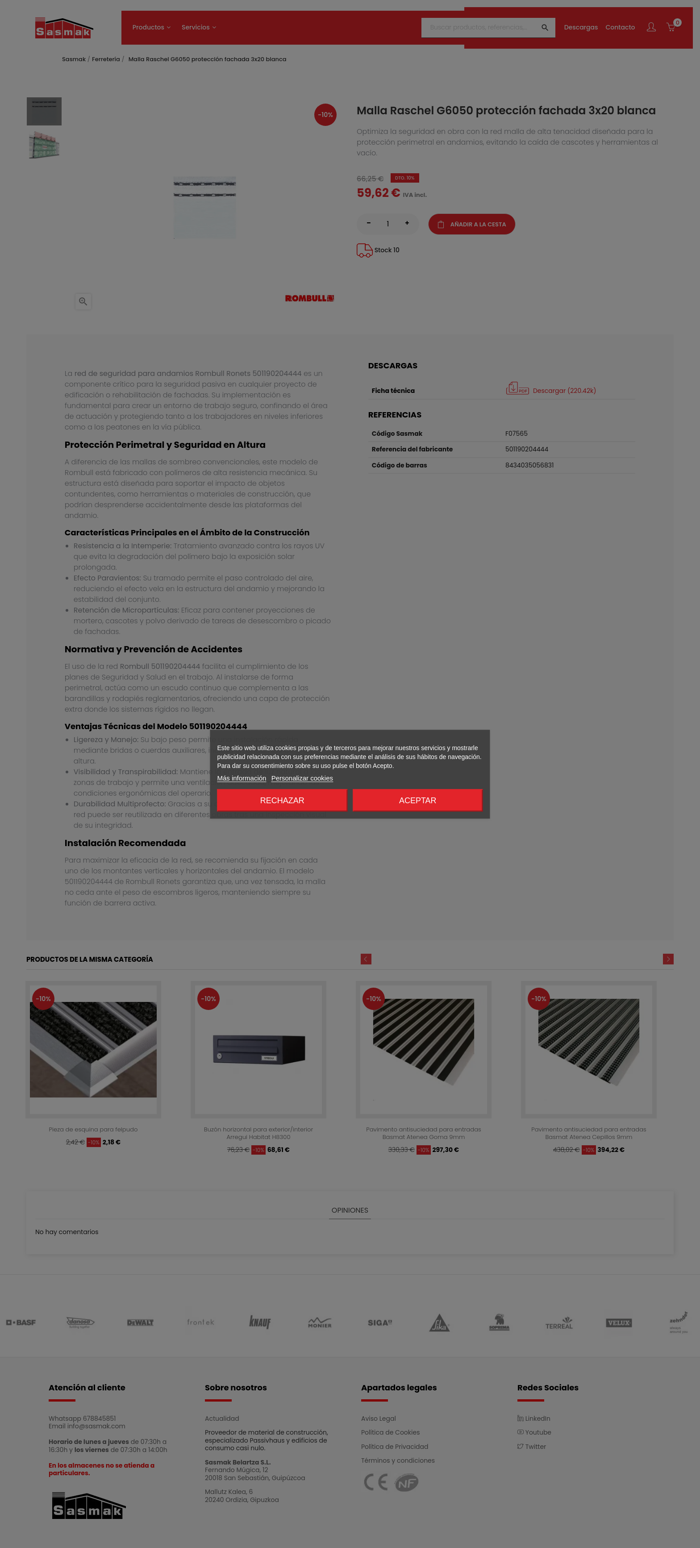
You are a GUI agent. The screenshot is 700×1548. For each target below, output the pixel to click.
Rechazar (282, 800)
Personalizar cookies (302, 777)
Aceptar (418, 800)
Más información (241, 777)
